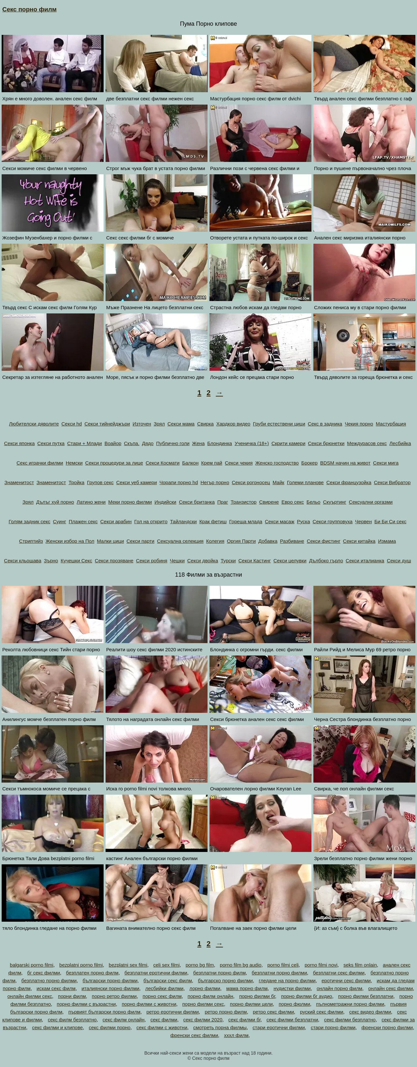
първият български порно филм (104, 1012)
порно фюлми (294, 1004)
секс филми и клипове (57, 1027)
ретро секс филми (273, 1012)
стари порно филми (333, 1027)
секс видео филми (370, 1012)
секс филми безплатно (350, 1019)
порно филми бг (257, 996)
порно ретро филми (114, 996)
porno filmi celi (283, 965)
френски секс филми (194, 1035)
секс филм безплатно (72, 1019)
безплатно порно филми (49, 980)
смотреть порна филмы (220, 1027)
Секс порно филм (29, 9)
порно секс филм (162, 996)
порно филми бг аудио (306, 996)
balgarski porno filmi (31, 965)
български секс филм (167, 980)
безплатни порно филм (219, 972)
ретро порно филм (226, 1012)
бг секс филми (43, 972)
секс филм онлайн (124, 1019)
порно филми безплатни (366, 996)
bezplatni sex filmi (128, 965)
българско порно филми (225, 980)
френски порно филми (387, 1027)
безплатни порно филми (279, 972)
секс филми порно (109, 1027)
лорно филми (204, 988)
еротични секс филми (346, 980)
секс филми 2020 (203, 1019)
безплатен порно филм (92, 972)
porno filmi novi (321, 965)
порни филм (72, 996)
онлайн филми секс (29, 996)
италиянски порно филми (110, 988)
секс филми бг (244, 1019)
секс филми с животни (162, 1027)
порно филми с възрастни (86, 1004)
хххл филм (236, 1035)
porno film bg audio (241, 965)
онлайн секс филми (390, 988)
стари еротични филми (278, 1027)
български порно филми (110, 980)
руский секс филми (321, 1012)
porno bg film (200, 965)
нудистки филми (292, 988)
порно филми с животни (149, 1004)
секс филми (164, 1019)
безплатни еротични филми (155, 972)
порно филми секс (203, 1004)
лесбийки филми (164, 988)
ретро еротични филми (172, 1012)
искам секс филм (56, 988)
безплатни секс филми (339, 972)
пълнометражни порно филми (350, 1004)
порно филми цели (251, 1004)
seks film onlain (360, 965)
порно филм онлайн (210, 996)
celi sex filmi (166, 965)
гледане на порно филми (287, 980)
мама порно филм (246, 988)
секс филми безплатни (292, 1019)
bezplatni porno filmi (81, 965)
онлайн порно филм (339, 988)
